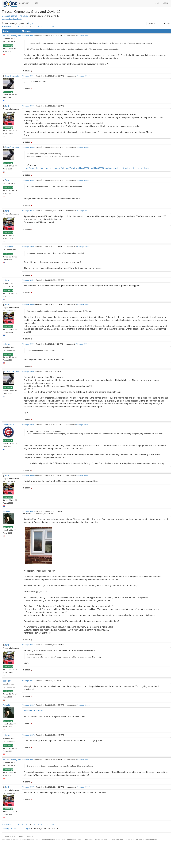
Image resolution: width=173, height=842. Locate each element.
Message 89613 (28, 511)
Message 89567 (28, 180)
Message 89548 (28, 76)
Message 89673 (28, 759)
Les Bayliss (8, 247)
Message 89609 (28, 475)
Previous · (6, 26)
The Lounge (24, 16)
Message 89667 (28, 705)
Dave (7, 180)
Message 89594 (28, 246)
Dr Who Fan (8, 425)
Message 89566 (28, 147)
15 (22, 26)
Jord (7, 106)
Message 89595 (28, 280)
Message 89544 (83, 35)
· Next (52, 26)
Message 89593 (28, 211)
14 (18, 26)
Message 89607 (28, 425)
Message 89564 (28, 106)
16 (26, 26)
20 (42, 26)
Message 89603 (28, 344)
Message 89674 (28, 787)
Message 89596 (28, 304)
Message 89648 (28, 645)
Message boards (9, 16)
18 (34, 26)
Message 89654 (28, 681)
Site (37, 3)
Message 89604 (28, 371)
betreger (7, 280)
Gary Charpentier (12, 76)
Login (165, 3)
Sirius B (6, 511)
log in (30, 23)
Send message (8, 46)
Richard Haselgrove (12, 35)
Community (25, 3)
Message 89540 (82, 147)
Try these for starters (33, 711)
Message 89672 (28, 735)
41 (48, 26)
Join (157, 3)
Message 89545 (28, 35)
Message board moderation (12, 19)
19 (38, 26)
